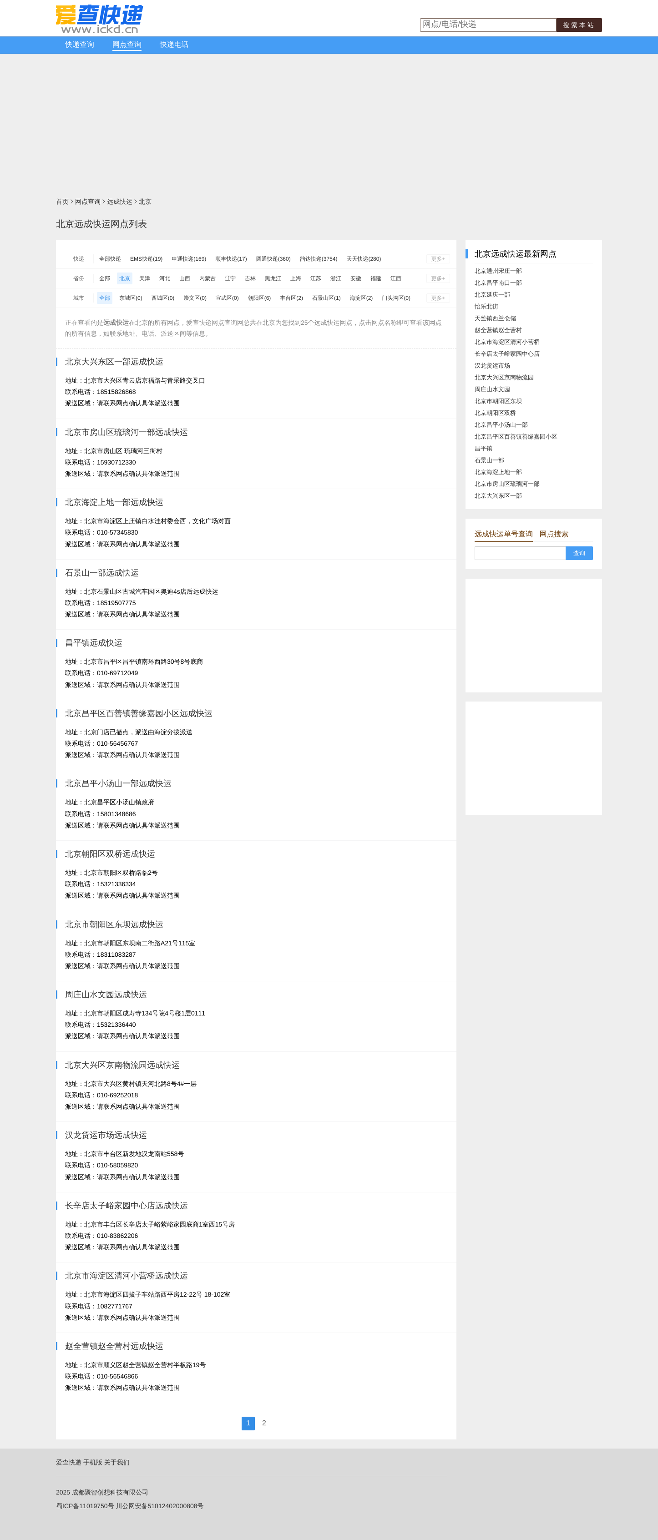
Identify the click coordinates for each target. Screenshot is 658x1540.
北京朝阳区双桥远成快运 (110, 853)
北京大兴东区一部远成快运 (114, 361)
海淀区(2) (361, 298)
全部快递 (110, 259)
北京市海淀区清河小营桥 (507, 341)
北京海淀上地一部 (498, 472)
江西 (395, 278)
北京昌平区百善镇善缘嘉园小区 (516, 436)
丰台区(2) (291, 298)
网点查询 (127, 45)
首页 (62, 201)
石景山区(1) (326, 298)
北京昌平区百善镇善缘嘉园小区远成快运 (139, 713)
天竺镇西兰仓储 (495, 318)
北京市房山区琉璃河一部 (507, 483)
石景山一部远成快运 (102, 572)
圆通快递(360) (273, 259)
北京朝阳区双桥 (495, 412)
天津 (144, 278)
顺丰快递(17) (231, 259)
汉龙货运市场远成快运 (106, 1135)
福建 (375, 278)
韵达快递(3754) (319, 259)
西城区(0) (163, 298)
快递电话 (174, 45)
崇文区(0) (195, 298)
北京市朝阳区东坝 (498, 401)
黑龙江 (273, 278)
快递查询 (79, 45)
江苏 (315, 278)
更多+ (438, 259)
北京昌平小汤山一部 (501, 424)
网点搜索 (553, 534)
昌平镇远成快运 (93, 642)
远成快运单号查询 (504, 534)
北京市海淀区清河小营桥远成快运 (126, 1275)
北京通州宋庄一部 (498, 271)
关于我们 (117, 1462)
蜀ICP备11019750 (82, 1506)
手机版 (92, 1462)
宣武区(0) (227, 298)
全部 (104, 278)
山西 (184, 278)
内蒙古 (207, 278)
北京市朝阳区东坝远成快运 (114, 924)
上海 (295, 278)
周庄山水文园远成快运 (106, 994)
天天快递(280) (363, 259)
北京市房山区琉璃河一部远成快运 (126, 432)
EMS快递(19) (146, 259)
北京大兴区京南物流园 (504, 377)
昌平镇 (483, 448)
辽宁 (230, 278)
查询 (579, 553)
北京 (145, 201)
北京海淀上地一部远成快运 (114, 502)
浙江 (335, 278)
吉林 (250, 278)
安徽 (355, 278)
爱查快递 (68, 1462)
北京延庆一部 (492, 294)
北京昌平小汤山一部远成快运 (118, 783)
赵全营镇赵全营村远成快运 (114, 1346)
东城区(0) (130, 298)
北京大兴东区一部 (498, 495)
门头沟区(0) (396, 298)
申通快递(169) (189, 259)
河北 (164, 278)
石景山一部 (489, 460)
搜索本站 (579, 25)
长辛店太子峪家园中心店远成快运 (126, 1205)
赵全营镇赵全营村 (498, 330)
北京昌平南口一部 (498, 282)
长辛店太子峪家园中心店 (507, 353)
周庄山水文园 (492, 389)
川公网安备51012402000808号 (160, 1506)
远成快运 (119, 201)
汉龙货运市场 (492, 365)
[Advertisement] (329, 122)
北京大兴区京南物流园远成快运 (122, 1065)
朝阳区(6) (259, 298)
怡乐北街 (486, 306)
